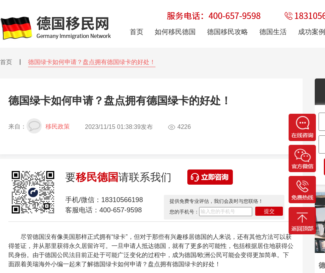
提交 (269, 211)
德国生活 (273, 32)
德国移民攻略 (227, 32)
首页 (6, 62)
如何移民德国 (175, 32)
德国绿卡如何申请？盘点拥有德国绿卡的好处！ (91, 62)
